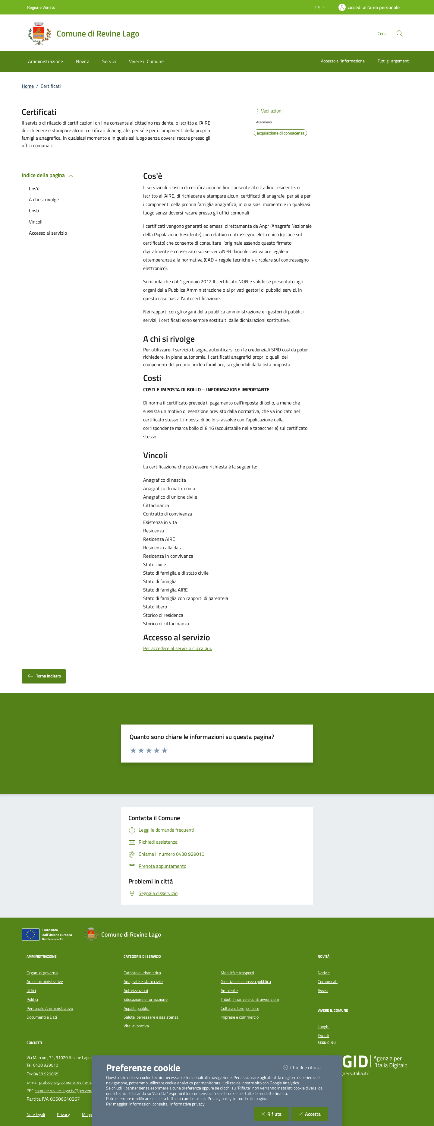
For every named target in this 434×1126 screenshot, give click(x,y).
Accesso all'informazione (343, 61)
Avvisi (323, 990)
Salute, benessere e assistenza (151, 1017)
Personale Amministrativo (50, 1008)
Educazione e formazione (146, 999)
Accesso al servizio (48, 232)
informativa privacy (187, 1104)
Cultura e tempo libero (240, 1008)
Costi (34, 210)
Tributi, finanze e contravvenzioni (250, 999)
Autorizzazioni (136, 990)
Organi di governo (42, 972)
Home (28, 86)
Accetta (313, 1114)
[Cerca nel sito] (399, 33)
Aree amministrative (45, 981)
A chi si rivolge (44, 199)
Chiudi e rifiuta (305, 1067)
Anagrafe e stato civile (143, 981)
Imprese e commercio (240, 1017)
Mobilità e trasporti (237, 972)
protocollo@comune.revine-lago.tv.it (71, 1082)
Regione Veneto (41, 7)
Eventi (323, 1035)
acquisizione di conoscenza (280, 133)
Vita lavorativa (136, 1026)
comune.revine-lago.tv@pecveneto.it (67, 1090)
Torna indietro (44, 676)
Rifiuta (275, 1114)
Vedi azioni (268, 110)
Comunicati (328, 981)
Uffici (31, 990)
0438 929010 (45, 1065)
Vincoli (35, 221)
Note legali (36, 1114)
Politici (32, 999)
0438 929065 (45, 1073)
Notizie (324, 972)
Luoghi (323, 1026)
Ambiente (229, 990)
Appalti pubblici (136, 1008)
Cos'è (34, 188)
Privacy (63, 1114)
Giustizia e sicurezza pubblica (246, 981)
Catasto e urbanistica (142, 972)
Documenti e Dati (42, 1017)
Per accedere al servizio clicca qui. (177, 648)
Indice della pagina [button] (49, 175)
